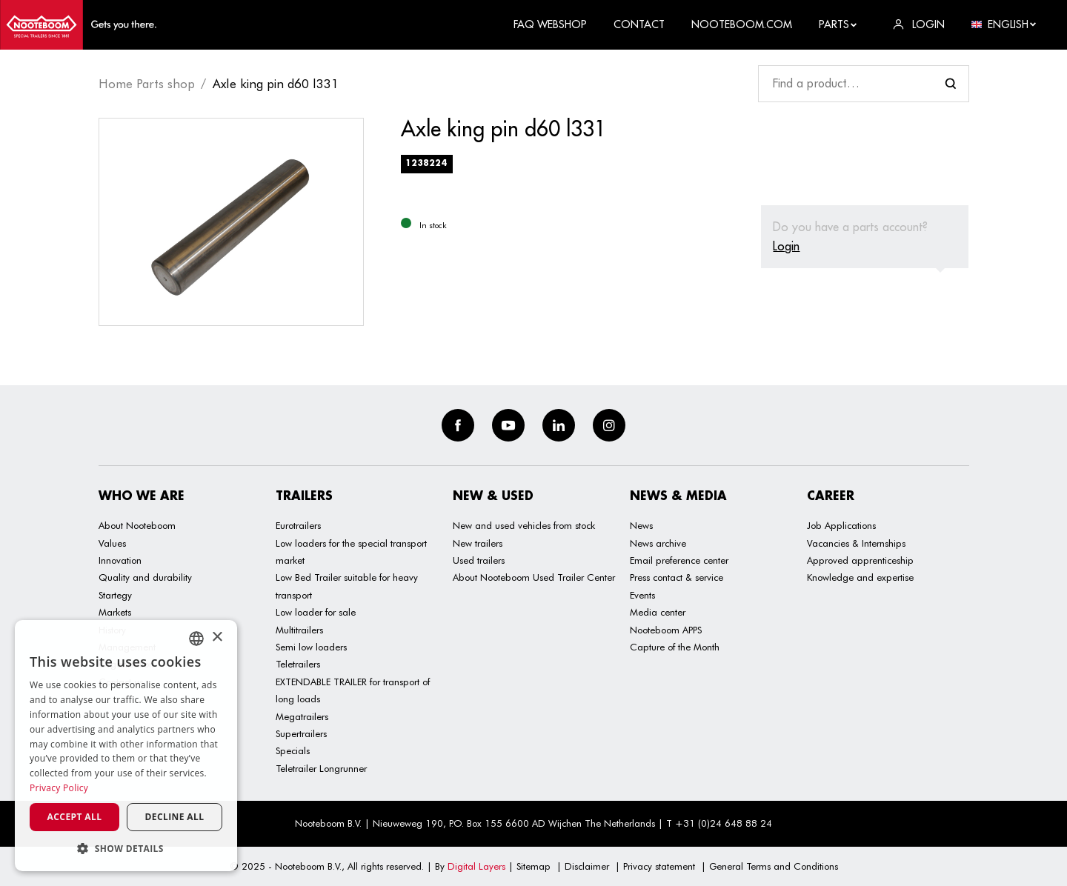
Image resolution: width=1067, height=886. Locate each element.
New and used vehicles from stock (524, 525)
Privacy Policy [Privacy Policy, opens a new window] (59, 788)
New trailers (477, 543)
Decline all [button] (175, 816)
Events (642, 595)
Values (112, 543)
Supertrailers (301, 733)
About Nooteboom (137, 525)
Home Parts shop (147, 83)
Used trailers (479, 560)
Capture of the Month (674, 647)
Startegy (115, 595)
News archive (658, 543)
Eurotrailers (298, 525)
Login (786, 246)
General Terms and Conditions (773, 866)
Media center (657, 612)
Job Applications (841, 525)
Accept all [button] (74, 816)
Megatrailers (302, 716)
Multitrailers (299, 630)
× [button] (216, 637)
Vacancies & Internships (856, 543)
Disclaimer (587, 866)
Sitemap (533, 866)
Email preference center (679, 560)
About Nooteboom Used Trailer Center (534, 577)
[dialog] (126, 745)
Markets (115, 612)
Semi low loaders (311, 647)
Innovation (120, 560)
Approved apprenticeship (860, 560)
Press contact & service (676, 577)
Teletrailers (298, 664)
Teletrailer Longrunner (321, 768)
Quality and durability (145, 577)
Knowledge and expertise (860, 577)
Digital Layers (476, 866)
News (641, 525)
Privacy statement (659, 866)
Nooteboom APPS (666, 630)
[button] (126, 848)
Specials (293, 750)
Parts (838, 24)
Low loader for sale (316, 612)
